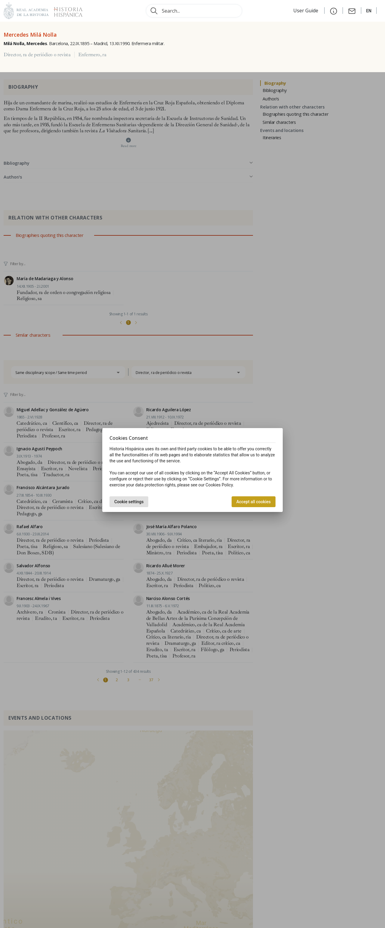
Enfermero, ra (92, 55)
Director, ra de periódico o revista (37, 55)
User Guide (306, 10)
